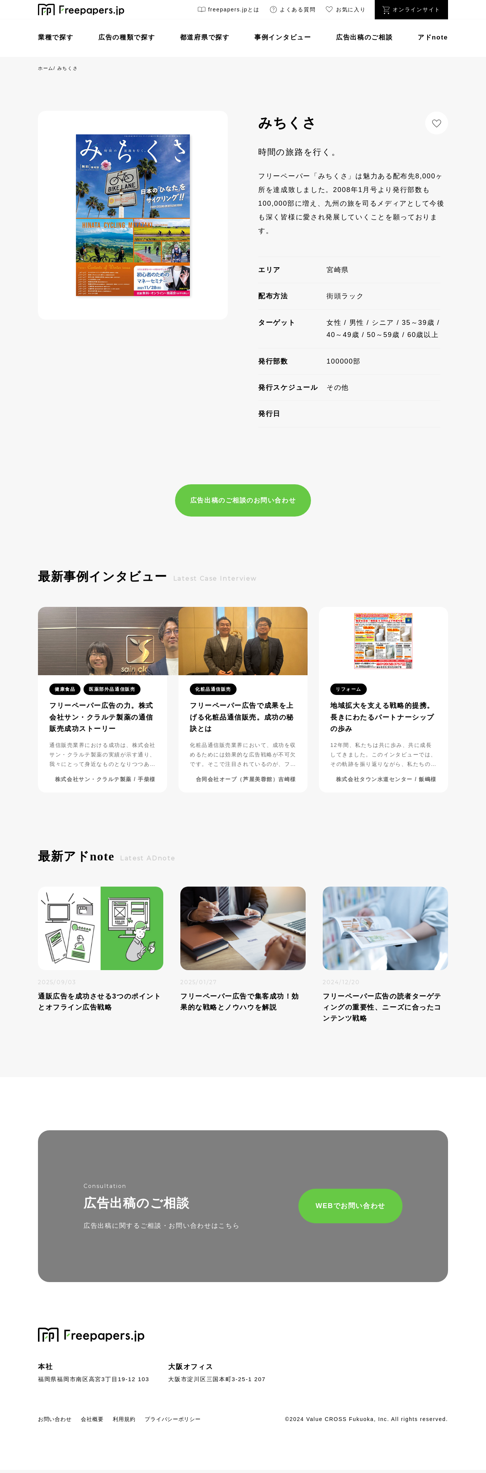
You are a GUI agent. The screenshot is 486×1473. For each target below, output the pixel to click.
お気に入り (345, 10)
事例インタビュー (282, 37)
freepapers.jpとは (228, 10)
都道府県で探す (205, 37)
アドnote (433, 37)
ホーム (46, 68)
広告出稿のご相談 (364, 37)
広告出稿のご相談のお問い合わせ (243, 501)
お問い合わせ (58, 1422)
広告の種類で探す (126, 37)
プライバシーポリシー (194, 1422)
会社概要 (101, 1422)
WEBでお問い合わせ (325, 1208)
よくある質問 (292, 10)
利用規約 (137, 1422)
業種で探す (56, 37)
